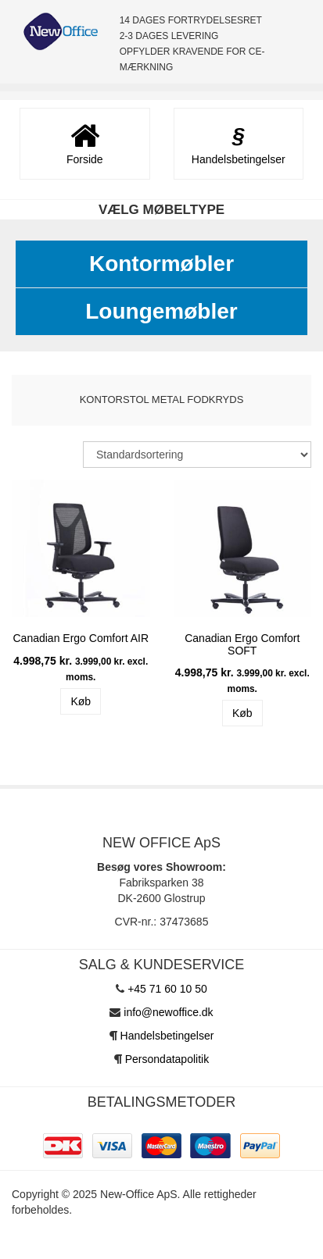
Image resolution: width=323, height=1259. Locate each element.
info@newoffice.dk (168, 1012)
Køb (80, 701)
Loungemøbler (161, 311)
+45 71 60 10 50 (167, 989)
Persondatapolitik (167, 1059)
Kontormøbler (161, 263)
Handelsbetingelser (167, 1035)
